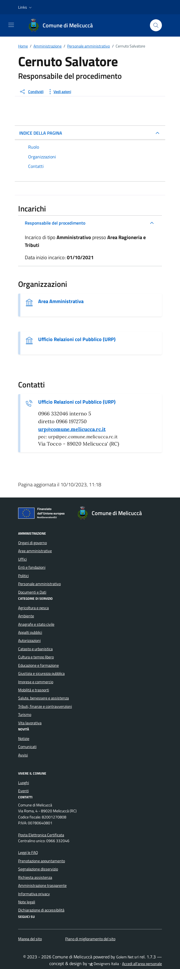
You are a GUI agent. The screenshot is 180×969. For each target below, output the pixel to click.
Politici (23, 576)
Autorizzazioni (29, 640)
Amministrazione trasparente (42, 885)
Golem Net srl (127, 957)
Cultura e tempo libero (36, 657)
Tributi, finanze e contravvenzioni (45, 706)
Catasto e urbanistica (35, 649)
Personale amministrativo (39, 584)
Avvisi (23, 755)
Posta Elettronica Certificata (41, 835)
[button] (25, 7)
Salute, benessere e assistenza (43, 698)
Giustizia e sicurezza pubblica (41, 673)
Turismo (24, 714)
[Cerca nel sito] (156, 25)
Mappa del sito (30, 939)
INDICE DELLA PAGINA (40, 133)
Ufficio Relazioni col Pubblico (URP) (77, 339)
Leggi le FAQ (28, 852)
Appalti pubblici (30, 632)
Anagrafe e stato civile (36, 624)
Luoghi (23, 783)
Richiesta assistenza (35, 877)
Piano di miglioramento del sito (90, 939)
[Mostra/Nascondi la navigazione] (11, 25)
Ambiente (26, 616)
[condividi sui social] (31, 91)
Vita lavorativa (30, 723)
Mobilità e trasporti (33, 690)
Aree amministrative (35, 551)
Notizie (23, 738)
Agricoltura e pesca (33, 608)
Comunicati (27, 747)
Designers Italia (103, 964)
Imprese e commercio (35, 682)
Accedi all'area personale (142, 964)
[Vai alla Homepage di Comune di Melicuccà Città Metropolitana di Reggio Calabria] (63, 25)
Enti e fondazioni (31, 567)
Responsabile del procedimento (55, 223)
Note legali (26, 902)
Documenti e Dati (32, 592)
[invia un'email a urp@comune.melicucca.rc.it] (72, 429)
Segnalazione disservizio (38, 869)
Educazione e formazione (38, 665)
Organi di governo (32, 543)
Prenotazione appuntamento (41, 861)
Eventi (23, 791)
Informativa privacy (34, 894)
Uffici (22, 559)
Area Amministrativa (61, 301)
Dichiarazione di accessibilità (41, 910)
